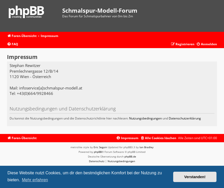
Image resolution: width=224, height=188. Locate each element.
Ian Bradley (146, 147)
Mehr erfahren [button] (35, 180)
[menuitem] (12, 44)
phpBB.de (130, 156)
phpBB (98, 152)
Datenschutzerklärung (185, 118)
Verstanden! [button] (195, 177)
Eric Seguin (100, 147)
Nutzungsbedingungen (145, 118)
